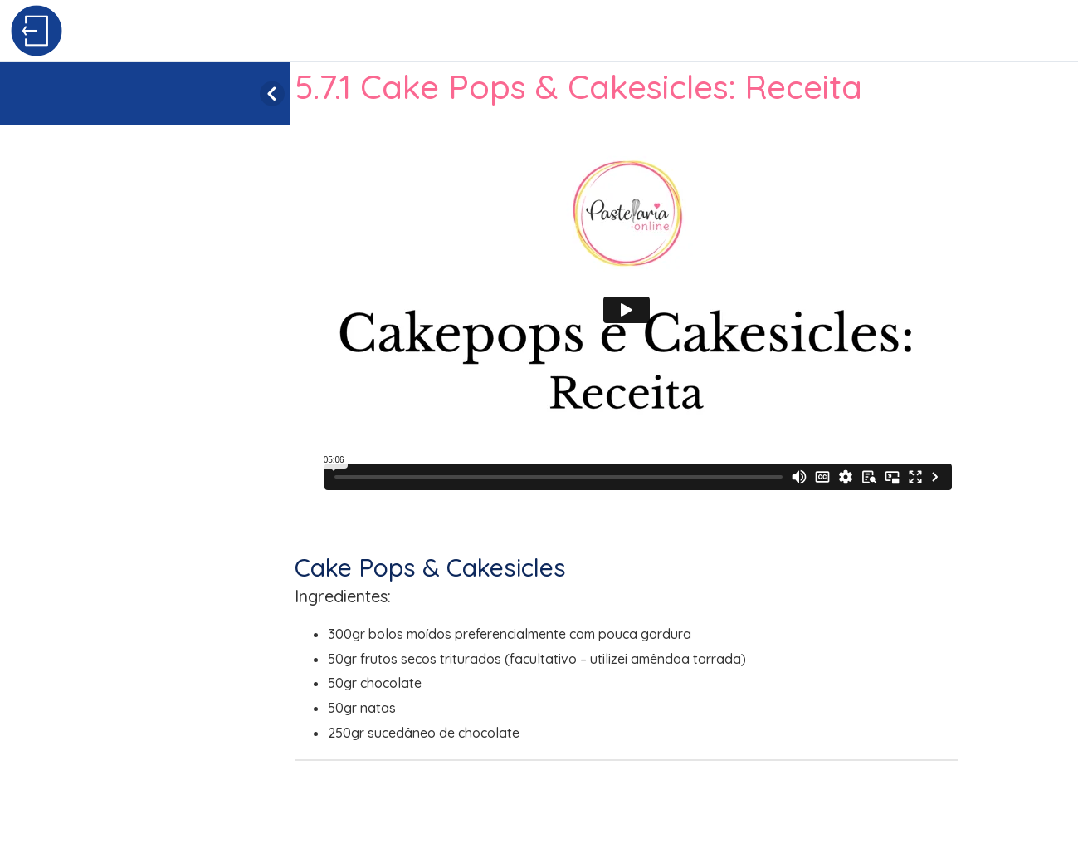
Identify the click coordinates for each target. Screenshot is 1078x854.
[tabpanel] (684, 431)
